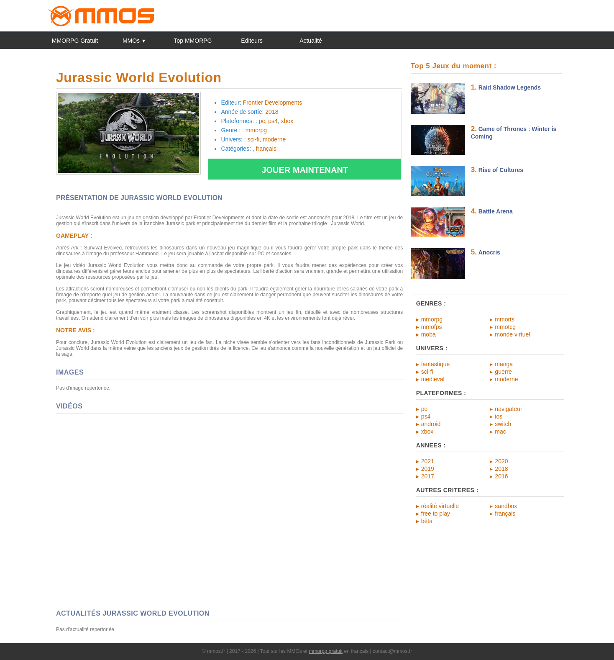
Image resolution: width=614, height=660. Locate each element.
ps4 (426, 416)
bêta (426, 521)
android (431, 424)
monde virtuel (512, 334)
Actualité (310, 40)
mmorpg (432, 319)
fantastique (435, 364)
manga (504, 364)
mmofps (431, 327)
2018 (501, 468)
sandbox (506, 506)
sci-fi (427, 371)
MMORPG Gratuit (75, 40)
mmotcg (505, 327)
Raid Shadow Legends (509, 87)
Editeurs (251, 40)
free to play (435, 513)
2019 (427, 468)
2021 (427, 461)
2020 (501, 461)
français (505, 513)
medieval (433, 379)
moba (428, 334)
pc (424, 409)
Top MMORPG (193, 40)
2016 (501, 476)
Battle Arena (495, 211)
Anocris (489, 252)
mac (500, 431)
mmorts (504, 319)
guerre (503, 371)
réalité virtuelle (440, 506)
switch (503, 424)
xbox (427, 431)
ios (498, 416)
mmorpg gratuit (326, 651)
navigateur (508, 409)
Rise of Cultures (500, 170)
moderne (506, 379)
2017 (427, 476)
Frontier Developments (272, 102)
